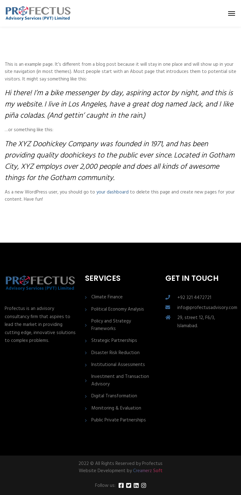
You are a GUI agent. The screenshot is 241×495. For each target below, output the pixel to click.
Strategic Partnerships (114, 340)
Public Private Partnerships (118, 420)
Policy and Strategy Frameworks (111, 325)
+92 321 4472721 (194, 298)
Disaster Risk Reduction (115, 353)
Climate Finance (107, 297)
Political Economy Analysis (117, 309)
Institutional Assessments (118, 365)
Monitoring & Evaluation (116, 408)
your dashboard (112, 192)
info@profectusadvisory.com (207, 308)
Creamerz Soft (148, 471)
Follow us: (105, 485)
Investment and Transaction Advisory (120, 380)
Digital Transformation (114, 396)
